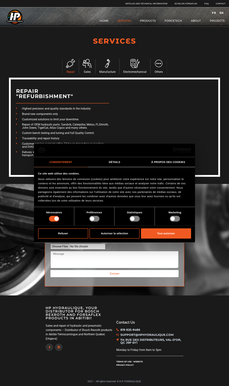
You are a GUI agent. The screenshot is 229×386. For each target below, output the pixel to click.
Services (124, 20)
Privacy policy (125, 365)
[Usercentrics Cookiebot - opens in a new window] (175, 150)
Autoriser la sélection (114, 233)
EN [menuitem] (221, 13)
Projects (217, 20)
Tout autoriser (166, 233)
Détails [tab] (114, 162)
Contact (220, 3)
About (196, 20)
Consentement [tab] (60, 162)
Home (104, 20)
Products (148, 20)
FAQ (206, 3)
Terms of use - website (129, 361)
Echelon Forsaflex (186, 3)
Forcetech (173, 20)
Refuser (63, 233)
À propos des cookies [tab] (168, 162)
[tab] (70, 66)
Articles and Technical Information (146, 3)
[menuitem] (214, 12)
